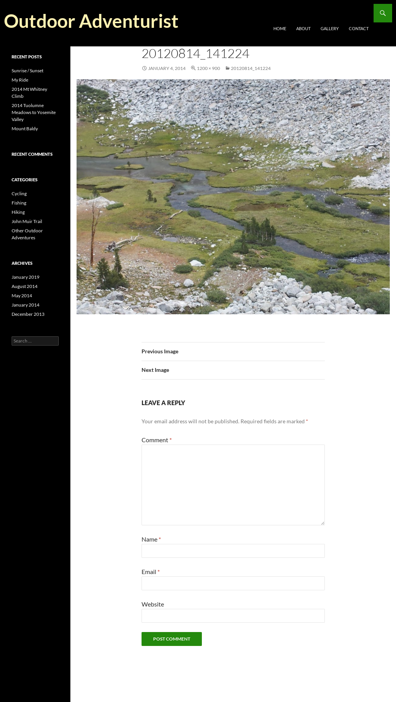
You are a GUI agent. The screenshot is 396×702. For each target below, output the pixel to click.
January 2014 (25, 305)
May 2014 (22, 295)
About (303, 28)
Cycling (19, 193)
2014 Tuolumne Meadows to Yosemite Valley (34, 112)
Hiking (18, 212)
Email (151, 571)
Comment (157, 439)
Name (151, 539)
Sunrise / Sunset (27, 70)
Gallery (330, 28)
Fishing (19, 203)
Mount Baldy (25, 128)
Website (153, 604)
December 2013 (28, 314)
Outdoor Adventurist (91, 21)
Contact (359, 28)
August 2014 (25, 286)
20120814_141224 (251, 68)
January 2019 (25, 277)
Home (279, 28)
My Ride (20, 80)
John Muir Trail (27, 221)
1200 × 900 (208, 68)
